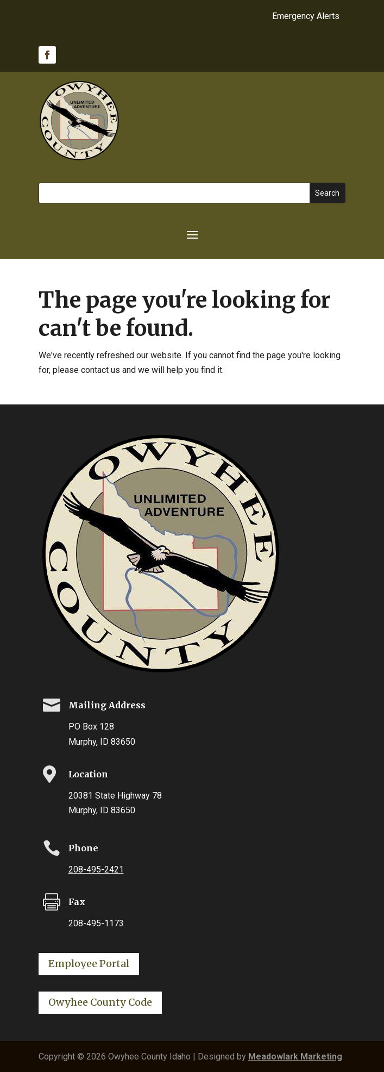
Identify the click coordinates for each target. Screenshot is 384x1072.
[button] (192, 233)
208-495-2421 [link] (96, 869)
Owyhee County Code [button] (100, 1002)
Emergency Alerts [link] (305, 17)
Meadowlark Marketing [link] (295, 1056)
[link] (47, 55)
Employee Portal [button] (88, 963)
